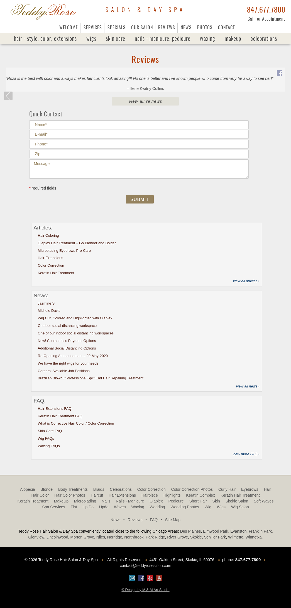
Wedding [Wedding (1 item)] (157, 507)
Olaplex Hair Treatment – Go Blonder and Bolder (77, 243)
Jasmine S (46, 303)
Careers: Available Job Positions (64, 371)
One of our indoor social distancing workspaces (76, 333)
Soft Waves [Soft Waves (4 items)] (263, 501)
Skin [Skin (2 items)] (216, 501)
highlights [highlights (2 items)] (171, 495)
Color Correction (51, 265)
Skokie (196, 537)
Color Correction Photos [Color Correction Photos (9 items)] (192, 489)
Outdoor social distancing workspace (67, 326)
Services (93, 27)
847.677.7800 (266, 10)
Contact (226, 27)
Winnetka (253, 537)
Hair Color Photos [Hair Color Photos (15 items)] (69, 495)
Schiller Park (215, 537)
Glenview (36, 537)
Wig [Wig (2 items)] (208, 507)
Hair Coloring (48, 235)
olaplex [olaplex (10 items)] (156, 501)
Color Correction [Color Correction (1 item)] (151, 489)
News (186, 27)
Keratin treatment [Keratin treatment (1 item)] (33, 501)
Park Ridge (155, 537)
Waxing (207, 38)
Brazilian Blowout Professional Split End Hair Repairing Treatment (90, 378)
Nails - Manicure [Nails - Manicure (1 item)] (130, 501)
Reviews (166, 27)
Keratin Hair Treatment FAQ (60, 416)
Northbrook (133, 537)
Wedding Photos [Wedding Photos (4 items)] (184, 507)
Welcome (68, 27)
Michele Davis (49, 310)
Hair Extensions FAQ (55, 408)
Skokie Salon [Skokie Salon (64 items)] (237, 501)
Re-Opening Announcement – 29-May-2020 (73, 356)
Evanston (238, 531)
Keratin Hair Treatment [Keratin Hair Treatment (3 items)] (240, 495)
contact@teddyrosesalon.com (145, 565)
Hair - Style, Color (45, 38)
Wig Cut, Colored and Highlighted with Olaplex (75, 318)
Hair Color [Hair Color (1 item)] (40, 495)
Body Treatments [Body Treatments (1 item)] (73, 489)
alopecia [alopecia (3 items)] (27, 489)
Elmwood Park (215, 531)
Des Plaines (190, 531)
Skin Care (115, 38)
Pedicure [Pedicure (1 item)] (176, 501)
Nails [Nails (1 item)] (106, 501)
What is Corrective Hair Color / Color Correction (76, 423)
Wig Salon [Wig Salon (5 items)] (240, 507)
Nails (162, 38)
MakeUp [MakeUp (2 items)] (61, 501)
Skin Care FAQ (50, 431)
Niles (100, 537)
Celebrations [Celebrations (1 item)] (121, 489)
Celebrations (264, 38)
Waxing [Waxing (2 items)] (137, 507)
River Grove (177, 537)
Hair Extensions (50, 258)
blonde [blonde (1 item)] (47, 489)
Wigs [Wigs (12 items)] (221, 507)
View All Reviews (145, 101)
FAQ (157, 520)
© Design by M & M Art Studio (145, 590)
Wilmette (235, 537)
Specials (116, 27)
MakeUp (233, 38)
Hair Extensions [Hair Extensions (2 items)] (122, 495)
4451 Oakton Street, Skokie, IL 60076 (181, 559)
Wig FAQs (46, 438)
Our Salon (142, 27)
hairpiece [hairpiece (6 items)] (149, 495)
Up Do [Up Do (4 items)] (88, 507)
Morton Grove (82, 537)
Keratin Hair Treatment (56, 273)
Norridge (114, 537)
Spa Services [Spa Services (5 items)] (53, 507)
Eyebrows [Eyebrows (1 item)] (249, 489)
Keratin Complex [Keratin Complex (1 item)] (200, 495)
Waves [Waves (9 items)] (120, 507)
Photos (204, 27)
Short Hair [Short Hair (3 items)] (198, 501)
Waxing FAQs (49, 446)
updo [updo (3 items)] (103, 507)
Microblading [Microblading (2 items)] (85, 501)
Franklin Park (260, 531)
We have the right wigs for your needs (68, 363)
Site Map (172, 520)
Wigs (91, 38)
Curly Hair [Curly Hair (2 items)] (227, 489)
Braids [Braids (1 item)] (98, 489)
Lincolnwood (57, 537)
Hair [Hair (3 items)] (267, 489)
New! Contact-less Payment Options (67, 341)
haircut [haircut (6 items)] (97, 495)
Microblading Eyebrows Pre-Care (64, 250)
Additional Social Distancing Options (67, 348)
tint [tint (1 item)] (74, 507)
